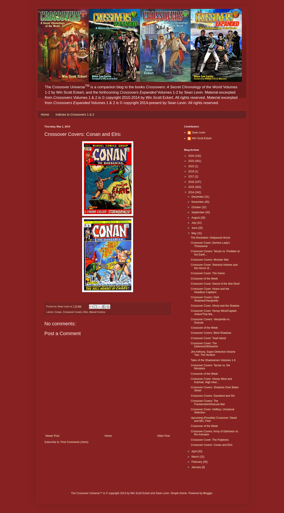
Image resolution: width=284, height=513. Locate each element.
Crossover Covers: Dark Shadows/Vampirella (205, 299)
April (194, 451)
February (197, 461)
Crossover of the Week (204, 278)
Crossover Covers (72, 312)
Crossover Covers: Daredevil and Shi (213, 395)
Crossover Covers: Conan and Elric (212, 445)
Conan (58, 312)
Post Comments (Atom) (74, 442)
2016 (191, 181)
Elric (85, 312)
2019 (191, 171)
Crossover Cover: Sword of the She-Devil (215, 283)
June (194, 227)
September (198, 212)
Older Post (163, 435)
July (194, 222)
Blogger (207, 493)
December (198, 196)
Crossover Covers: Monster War (210, 259)
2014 (191, 192)
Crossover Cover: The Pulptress (210, 439)
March (195, 456)
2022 (191, 166)
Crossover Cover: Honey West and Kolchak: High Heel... (211, 380)
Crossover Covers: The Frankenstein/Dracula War (208, 402)
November (198, 201)
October (196, 207)
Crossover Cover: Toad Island (208, 338)
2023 (191, 161)
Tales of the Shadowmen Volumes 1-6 (213, 360)
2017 (191, 176)
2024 (191, 155)
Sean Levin (198, 132)
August (196, 217)
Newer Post (52, 435)
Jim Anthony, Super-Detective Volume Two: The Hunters (213, 353)
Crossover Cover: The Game (208, 273)
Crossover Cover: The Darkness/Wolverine (204, 345)
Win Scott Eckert (202, 138)
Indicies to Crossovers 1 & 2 (74, 114)
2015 (191, 187)
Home (45, 114)
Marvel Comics (97, 312)
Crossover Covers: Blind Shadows (211, 332)
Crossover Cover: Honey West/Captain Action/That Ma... (214, 312)
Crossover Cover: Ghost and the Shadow (215, 305)
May (194, 233)
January (196, 467)
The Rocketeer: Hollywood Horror (210, 237)
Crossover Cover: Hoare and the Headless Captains (210, 290)
